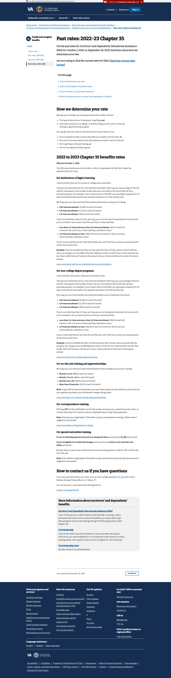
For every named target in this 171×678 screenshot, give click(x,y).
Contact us (124, 9)
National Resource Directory (38, 632)
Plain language (131, 663)
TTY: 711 (120, 624)
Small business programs (37, 624)
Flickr (88, 619)
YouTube (90, 623)
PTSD (28, 609)
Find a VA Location (81, 18)
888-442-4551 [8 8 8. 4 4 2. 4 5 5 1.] (110, 477)
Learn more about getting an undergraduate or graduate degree (84, 264)
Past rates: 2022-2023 (36, 64)
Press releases (92, 599)
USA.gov (102, 667)
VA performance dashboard (120, 667)
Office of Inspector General (110, 663)
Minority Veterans (33, 605)
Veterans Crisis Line (125, 597)
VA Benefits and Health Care (40, 18)
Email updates (92, 602)
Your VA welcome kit (65, 630)
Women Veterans (33, 601)
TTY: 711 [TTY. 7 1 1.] (120, 477)
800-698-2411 (122, 620)
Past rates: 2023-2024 (36, 60)
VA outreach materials (65, 626)
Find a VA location (124, 636)
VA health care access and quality (70, 599)
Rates (29, 46)
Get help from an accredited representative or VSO (68, 604)
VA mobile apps (62, 610)
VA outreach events (34, 628)
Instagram (90, 611)
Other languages (53, 645)
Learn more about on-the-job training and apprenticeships (81, 397)
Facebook (90, 607)
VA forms (60, 594)
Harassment (91, 663)
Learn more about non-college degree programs (77, 357)
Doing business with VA (66, 618)
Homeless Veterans (34, 597)
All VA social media (94, 627)
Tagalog (39, 645)
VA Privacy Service (70, 667)
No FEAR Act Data (88, 667)
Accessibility (32, 663)
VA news (89, 594)
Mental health (32, 613)
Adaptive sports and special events (38, 619)
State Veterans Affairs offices (68, 614)
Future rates (32, 51)
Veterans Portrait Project (37, 670)
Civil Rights (45, 663)
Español (29, 645)
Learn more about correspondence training (75, 425)
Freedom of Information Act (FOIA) (68, 663)
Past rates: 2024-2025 (36, 55)
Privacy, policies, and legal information (43, 667)
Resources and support (126, 606)
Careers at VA (61, 622)
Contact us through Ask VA (68, 490)
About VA (63, 18)
